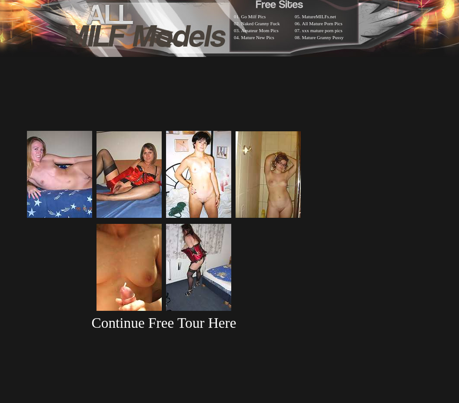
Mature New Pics (257, 37)
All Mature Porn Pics (322, 23)
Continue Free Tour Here (163, 323)
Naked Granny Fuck (260, 23)
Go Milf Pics (253, 16)
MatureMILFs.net (319, 16)
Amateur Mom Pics (260, 30)
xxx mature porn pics (322, 30)
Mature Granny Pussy (323, 37)
